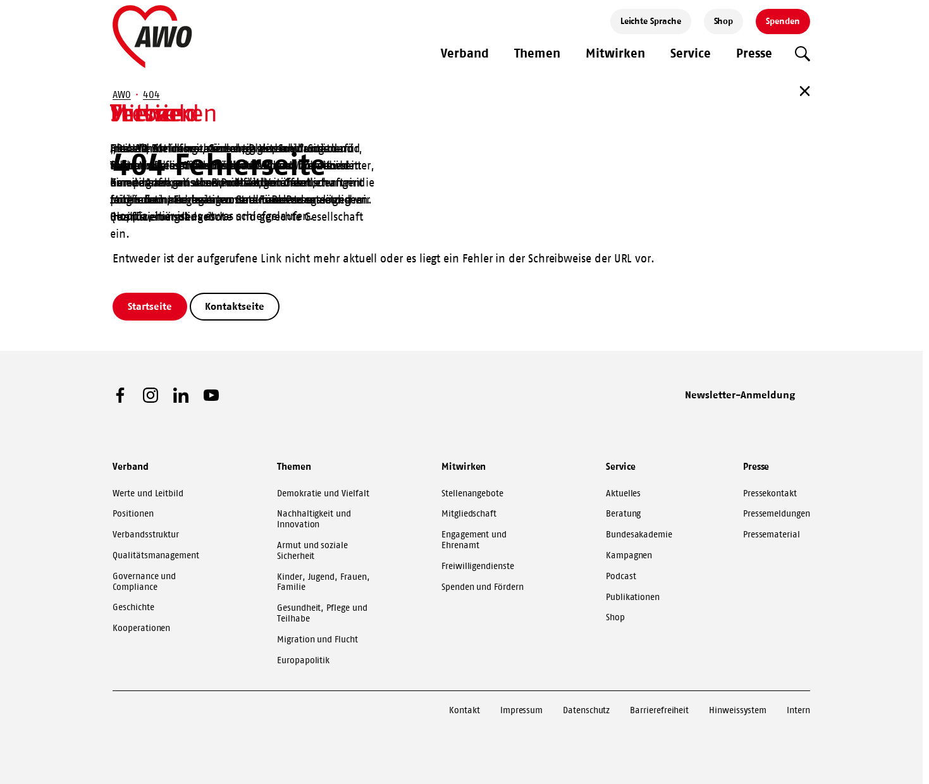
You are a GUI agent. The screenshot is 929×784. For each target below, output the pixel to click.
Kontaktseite (234, 306)
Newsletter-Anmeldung (740, 394)
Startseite (149, 306)
